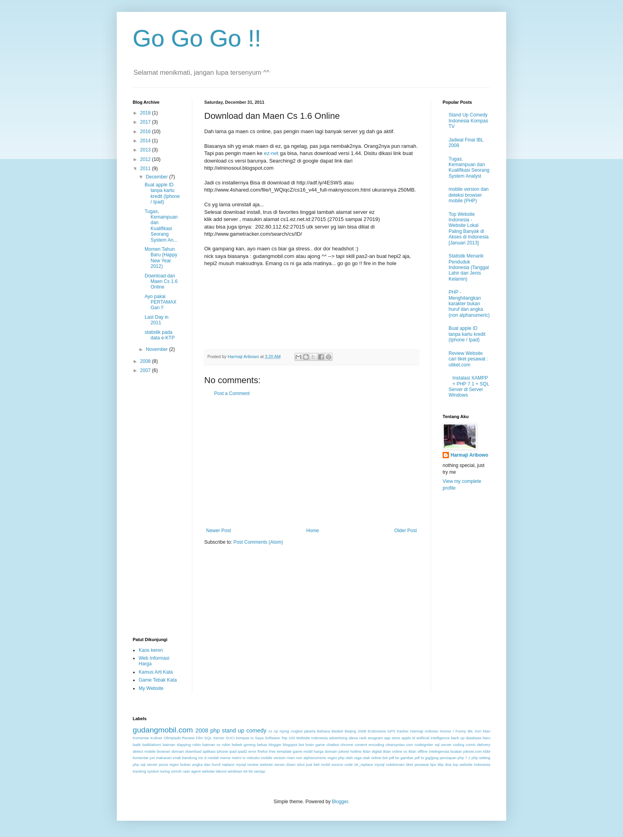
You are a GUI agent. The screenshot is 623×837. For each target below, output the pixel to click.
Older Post (405, 530)
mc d (202, 758)
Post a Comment (232, 393)
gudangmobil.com (163, 730)
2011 (146, 168)
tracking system (146, 771)
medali (213, 758)
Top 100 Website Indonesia (304, 738)
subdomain (395, 764)
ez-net (271, 153)
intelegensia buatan (445, 751)
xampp (259, 771)
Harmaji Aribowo (469, 455)
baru (486, 738)
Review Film (192, 738)
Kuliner (157, 738)
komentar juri (144, 758)
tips (433, 764)
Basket (337, 731)
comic (471, 744)
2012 (146, 159)
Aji (276, 731)
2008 (146, 361)
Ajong (284, 731)
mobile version (273, 758)
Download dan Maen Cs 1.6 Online (161, 281)
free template (280, 751)
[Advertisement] (311, 462)
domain (178, 751)
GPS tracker (397, 731)
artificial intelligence (433, 738)
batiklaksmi (151, 744)
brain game (315, 744)
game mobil (303, 751)
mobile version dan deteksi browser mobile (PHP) (469, 194)
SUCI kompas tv (239, 738)
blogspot (290, 744)
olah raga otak (358, 758)
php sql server (145, 764)
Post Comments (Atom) (258, 542)
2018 (146, 113)
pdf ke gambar (401, 758)
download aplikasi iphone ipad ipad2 (216, 751)
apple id (408, 738)
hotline (356, 751)
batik (137, 744)
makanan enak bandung (176, 758)
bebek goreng (243, 744)
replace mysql (234, 764)
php (215, 730)
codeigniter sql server (432, 744)
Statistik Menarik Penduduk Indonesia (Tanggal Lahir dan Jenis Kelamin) (469, 267)
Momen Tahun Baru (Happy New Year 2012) (161, 257)
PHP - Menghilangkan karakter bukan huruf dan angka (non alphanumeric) (469, 303)
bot (301, 744)
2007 (146, 370)
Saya (259, 738)
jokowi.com (472, 751)
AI (270, 731)
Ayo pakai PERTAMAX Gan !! (160, 302)
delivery (483, 744)
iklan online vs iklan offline (405, 751)
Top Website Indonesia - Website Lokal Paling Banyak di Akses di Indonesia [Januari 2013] (469, 228)
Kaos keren (151, 650)
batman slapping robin (182, 744)
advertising (338, 738)
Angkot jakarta (303, 731)
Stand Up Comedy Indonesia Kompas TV (468, 120)
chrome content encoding (362, 744)
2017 (146, 122)
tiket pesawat (417, 764)
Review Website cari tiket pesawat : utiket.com (468, 359)
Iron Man (482, 731)
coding (458, 744)
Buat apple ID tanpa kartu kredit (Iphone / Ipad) (162, 193)
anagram (375, 738)
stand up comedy (244, 730)
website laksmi (214, 771)
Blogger (340, 801)
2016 (146, 131)
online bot (379, 758)
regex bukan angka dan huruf (195, 764)
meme (225, 758)
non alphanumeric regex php (320, 758)
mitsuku (253, 758)
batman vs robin (216, 744)
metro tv (239, 758)
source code (341, 764)
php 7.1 (464, 758)
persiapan (448, 758)
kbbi (486, 751)
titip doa (444, 764)
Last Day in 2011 (156, 320)
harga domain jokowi (331, 751)
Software (272, 738)
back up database (466, 738)
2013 (146, 150)
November (157, 349)
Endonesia (377, 731)
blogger (275, 744)
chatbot (333, 744)
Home (312, 530)
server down (284, 764)
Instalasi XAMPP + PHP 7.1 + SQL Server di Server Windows (469, 386)
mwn (291, 758)
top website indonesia (471, 764)
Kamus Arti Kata (156, 672)
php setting (481, 758)
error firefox (258, 751)
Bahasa (323, 731)
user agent (192, 771)
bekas (262, 744)
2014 (146, 140)
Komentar (141, 738)
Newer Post (218, 530)
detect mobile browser (151, 751)
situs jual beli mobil (313, 764)
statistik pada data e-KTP (160, 335)
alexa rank (358, 738)
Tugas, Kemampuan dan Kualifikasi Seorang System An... (161, 226)
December (157, 177)
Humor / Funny (453, 731)
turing (165, 771)
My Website (151, 688)
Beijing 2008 (355, 731)
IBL (470, 731)
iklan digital (372, 751)
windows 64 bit (240, 771)
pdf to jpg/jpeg (426, 758)
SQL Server (214, 738)
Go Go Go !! (197, 38)
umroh (176, 771)
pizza (163, 764)
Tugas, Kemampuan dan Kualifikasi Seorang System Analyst (469, 167)
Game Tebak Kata (158, 680)
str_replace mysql (369, 764)
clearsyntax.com (399, 744)
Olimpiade (172, 738)
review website (260, 764)
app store (392, 738)
